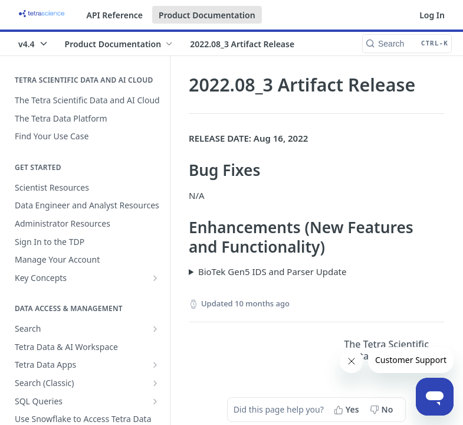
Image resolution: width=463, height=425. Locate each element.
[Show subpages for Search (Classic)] (155, 383)
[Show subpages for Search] (155, 329)
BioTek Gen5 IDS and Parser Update (272, 271)
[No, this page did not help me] (383, 410)
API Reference (115, 15)
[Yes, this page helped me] (348, 410)
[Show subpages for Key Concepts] (155, 278)
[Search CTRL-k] (407, 44)
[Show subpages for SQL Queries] (155, 401)
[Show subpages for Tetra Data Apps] (155, 365)
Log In (432, 15)
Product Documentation (207, 15)
